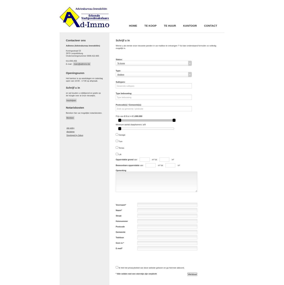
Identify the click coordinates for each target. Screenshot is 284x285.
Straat (118, 216)
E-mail (119, 248)
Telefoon (120, 237)
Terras (121, 148)
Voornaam (120, 205)
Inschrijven (71, 100)
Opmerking (121, 170)
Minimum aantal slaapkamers (129, 124)
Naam (118, 210)
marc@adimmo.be (82, 64)
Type (118, 71)
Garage (122, 135)
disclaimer (70, 132)
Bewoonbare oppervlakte (127, 165)
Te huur (170, 25)
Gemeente (120, 232)
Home (133, 25)
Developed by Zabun (74, 135)
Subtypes (120, 82)
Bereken (70, 118)
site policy (70, 128)
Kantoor (190, 25)
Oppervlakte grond (124, 159)
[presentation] (143, 258)
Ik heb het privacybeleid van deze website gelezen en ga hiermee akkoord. (152, 268)
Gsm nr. (119, 243)
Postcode (120, 227)
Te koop (150, 25)
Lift (120, 154)
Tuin (120, 141)
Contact (210, 25)
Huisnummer (122, 221)
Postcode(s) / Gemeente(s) (128, 105)
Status (119, 59)
